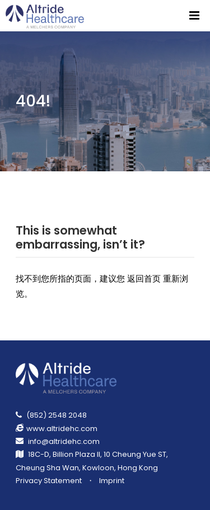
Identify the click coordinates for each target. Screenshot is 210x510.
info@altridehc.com (64, 441)
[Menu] (194, 15)
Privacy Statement (49, 480)
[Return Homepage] (46, 15)
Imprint (111, 480)
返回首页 (144, 278)
